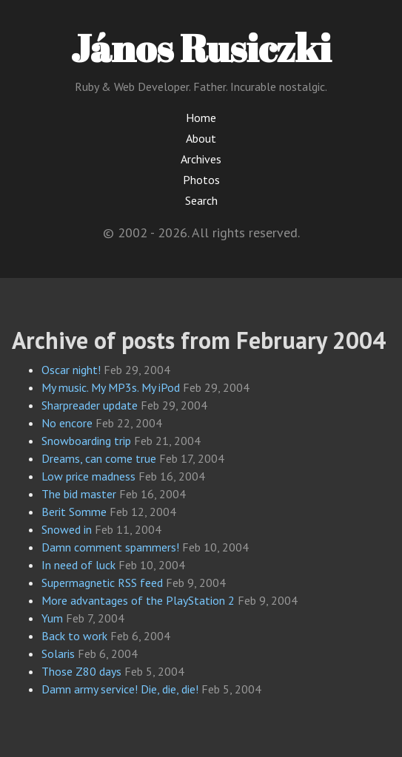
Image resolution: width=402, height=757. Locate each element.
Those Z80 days (81, 671)
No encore (67, 422)
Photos (201, 179)
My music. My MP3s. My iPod (110, 387)
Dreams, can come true (98, 458)
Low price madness (88, 476)
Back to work (74, 635)
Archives (201, 159)
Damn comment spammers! (110, 547)
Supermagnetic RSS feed (102, 582)
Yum (52, 618)
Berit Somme (74, 511)
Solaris (58, 653)
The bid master (78, 493)
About (201, 138)
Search (201, 200)
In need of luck (78, 564)
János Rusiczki (201, 47)
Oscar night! (71, 369)
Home (201, 117)
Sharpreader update (89, 405)
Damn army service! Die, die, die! (119, 689)
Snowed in (66, 529)
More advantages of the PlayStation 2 (138, 600)
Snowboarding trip (86, 440)
